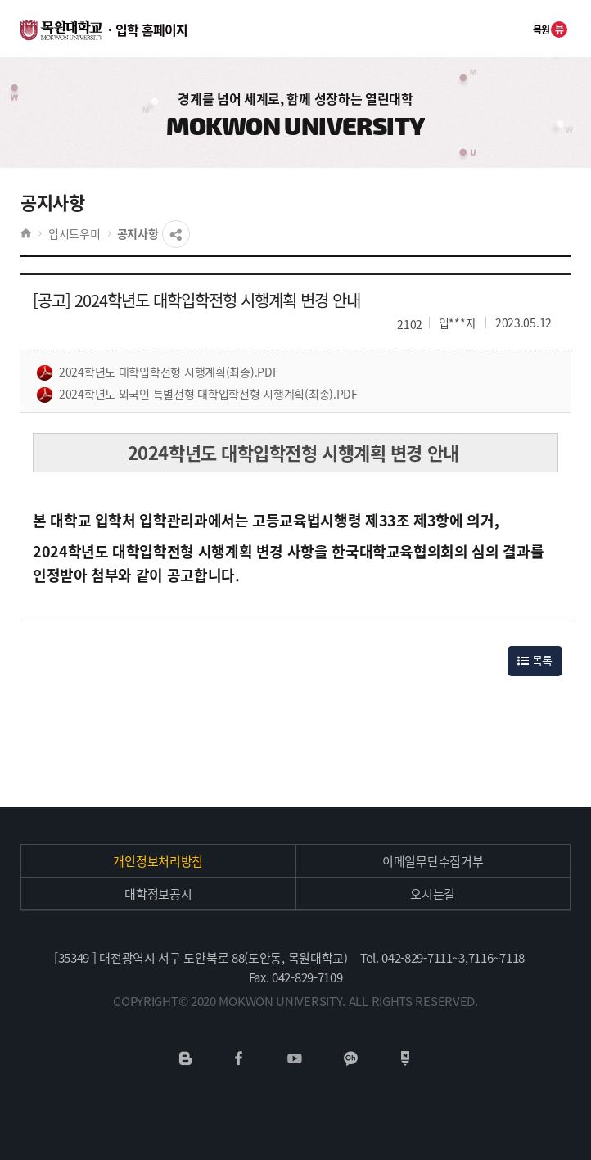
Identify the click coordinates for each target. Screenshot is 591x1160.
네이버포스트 (405, 1058)
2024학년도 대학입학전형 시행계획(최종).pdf (157, 372)
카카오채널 (350, 1058)
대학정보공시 (158, 894)
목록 (535, 660)
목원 (550, 29)
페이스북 (239, 1058)
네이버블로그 (185, 1058)
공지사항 (138, 233)
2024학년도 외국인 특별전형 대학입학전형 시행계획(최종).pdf (197, 395)
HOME (25, 233)
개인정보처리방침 (158, 861)
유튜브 (294, 1058)
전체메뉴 (505, 28)
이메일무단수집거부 (432, 861)
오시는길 (432, 894)
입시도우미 (74, 233)
